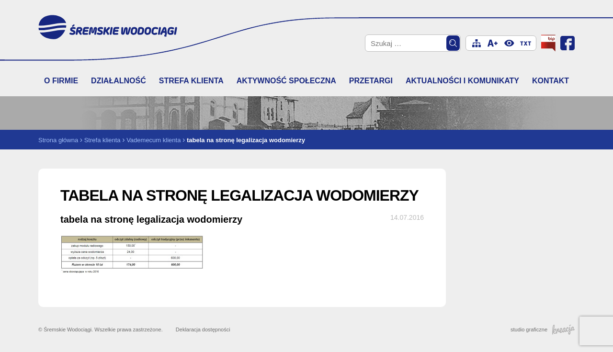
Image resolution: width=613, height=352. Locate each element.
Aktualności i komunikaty (462, 81)
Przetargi (371, 81)
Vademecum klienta (153, 140)
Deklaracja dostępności (203, 329)
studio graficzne (543, 329)
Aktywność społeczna (286, 81)
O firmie (61, 81)
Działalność (118, 81)
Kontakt (550, 81)
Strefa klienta (191, 81)
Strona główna (58, 140)
